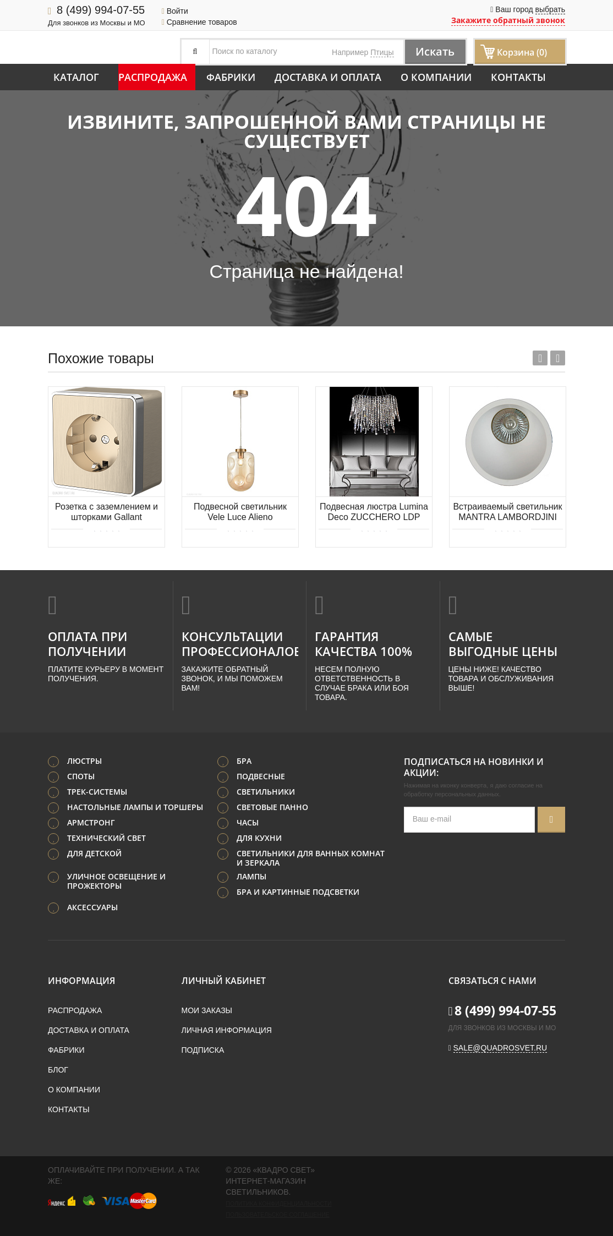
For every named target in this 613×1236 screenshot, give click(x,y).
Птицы (381, 52)
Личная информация (227, 1030)
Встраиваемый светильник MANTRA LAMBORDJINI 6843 (507, 512)
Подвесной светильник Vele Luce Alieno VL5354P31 (240, 512)
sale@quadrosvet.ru (500, 1047)
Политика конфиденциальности (278, 1203)
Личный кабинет (224, 981)
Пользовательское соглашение (277, 1214)
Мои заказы (207, 1010)
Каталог (76, 77)
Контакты (518, 77)
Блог (58, 1069)
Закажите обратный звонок (508, 20)
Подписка (203, 1050)
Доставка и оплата (328, 77)
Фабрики (230, 77)
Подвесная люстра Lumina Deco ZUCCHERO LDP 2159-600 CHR (374, 512)
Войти (175, 11)
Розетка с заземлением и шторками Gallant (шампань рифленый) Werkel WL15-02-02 (106, 512)
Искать (435, 51)
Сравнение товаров (199, 22)
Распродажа (152, 77)
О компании (436, 77)
